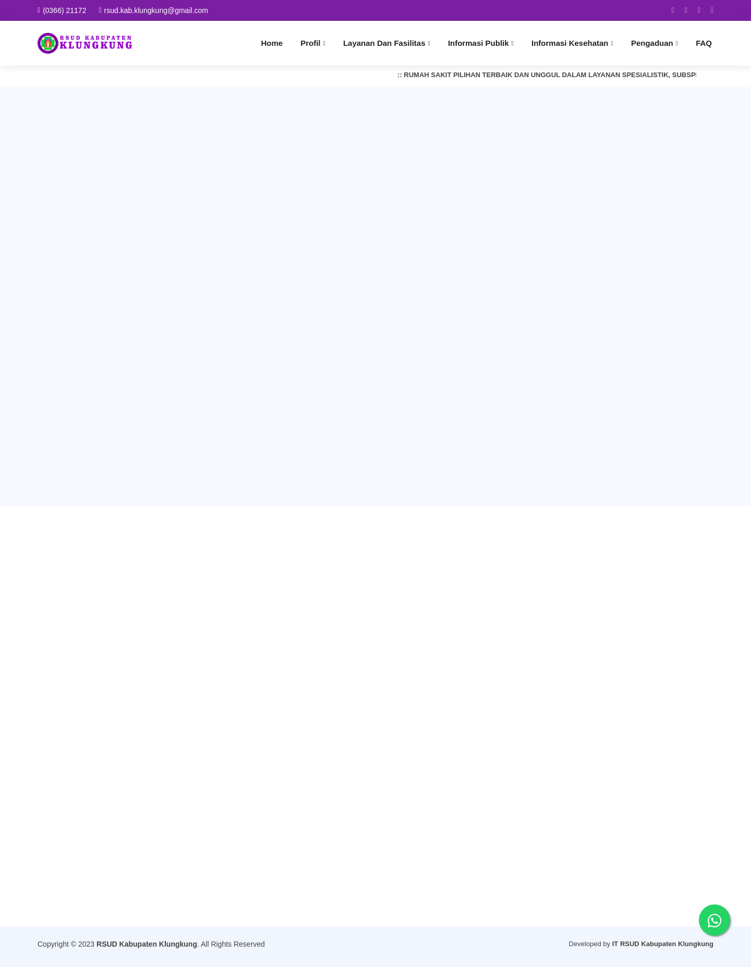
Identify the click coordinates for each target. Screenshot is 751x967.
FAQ (704, 43)
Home (272, 43)
